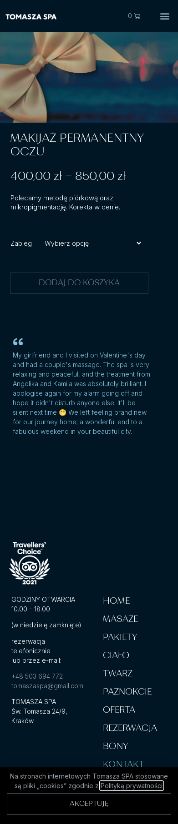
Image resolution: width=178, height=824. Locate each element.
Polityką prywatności (132, 785)
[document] (89, 412)
